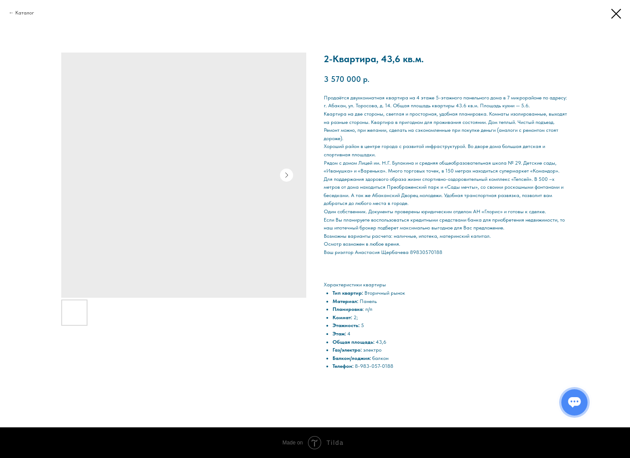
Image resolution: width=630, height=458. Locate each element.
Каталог (24, 13)
